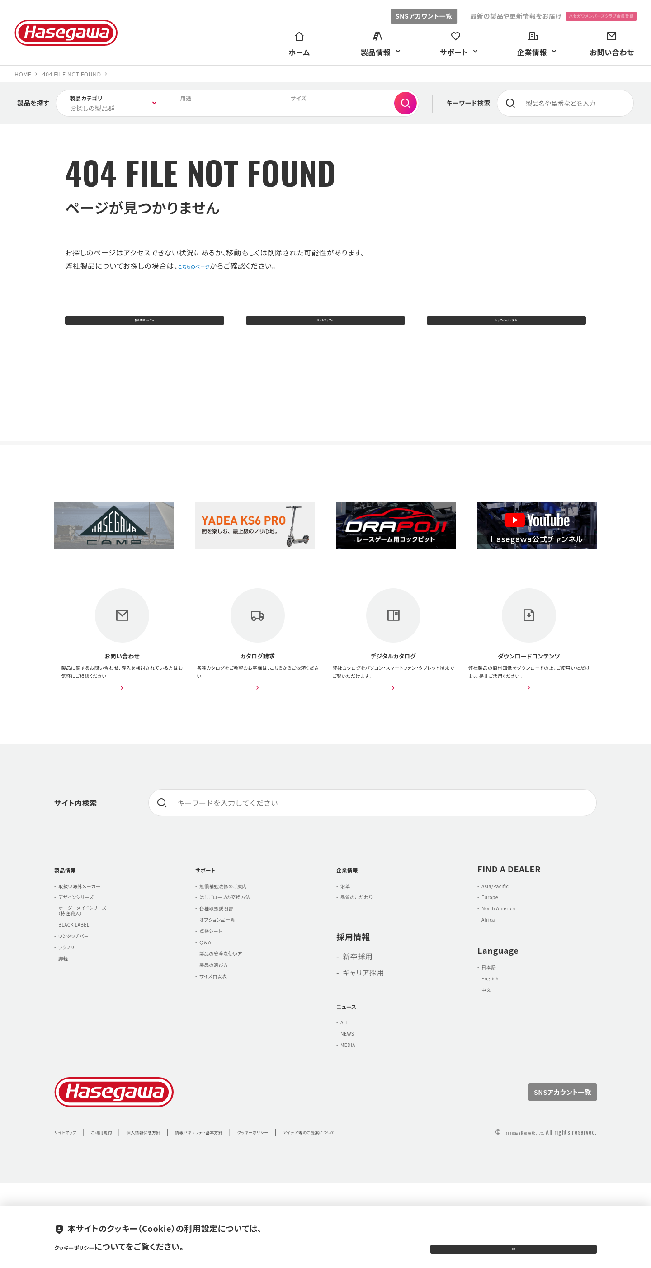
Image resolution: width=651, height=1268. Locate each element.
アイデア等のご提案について (410, 1205)
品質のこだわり (368, 953)
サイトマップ (71, 1205)
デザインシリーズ (88, 953)
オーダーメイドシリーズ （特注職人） (95, 974)
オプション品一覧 (229, 986)
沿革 (350, 937)
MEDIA (354, 1116)
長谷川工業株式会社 (66, 33)
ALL (349, 1083)
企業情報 (353, 917)
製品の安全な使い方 (235, 1035)
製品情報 (71, 917)
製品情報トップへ (144, 325)
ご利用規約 (120, 1205)
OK (513, 1240)
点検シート (219, 1002)
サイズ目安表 (223, 1067)
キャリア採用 (363, 1031)
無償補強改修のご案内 (239, 937)
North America (510, 970)
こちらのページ (202, 265)
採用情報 (353, 995)
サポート (211, 917)
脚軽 (68, 1044)
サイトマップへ (325, 325)
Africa (494, 986)
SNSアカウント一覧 (382, 15)
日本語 (495, 1038)
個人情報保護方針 (177, 1205)
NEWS (353, 1099)
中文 (491, 1071)
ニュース (352, 1064)
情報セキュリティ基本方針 (255, 1205)
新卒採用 (358, 1015)
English (497, 1055)
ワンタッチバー (84, 1011)
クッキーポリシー (331, 1205)
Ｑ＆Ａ (211, 1018)
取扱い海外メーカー (93, 937)
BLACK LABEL (85, 995)
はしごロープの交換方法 (241, 953)
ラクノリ (73, 1027)
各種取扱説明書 (228, 970)
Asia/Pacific (505, 937)
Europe (496, 953)
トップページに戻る (506, 325)
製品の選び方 (224, 1051)
